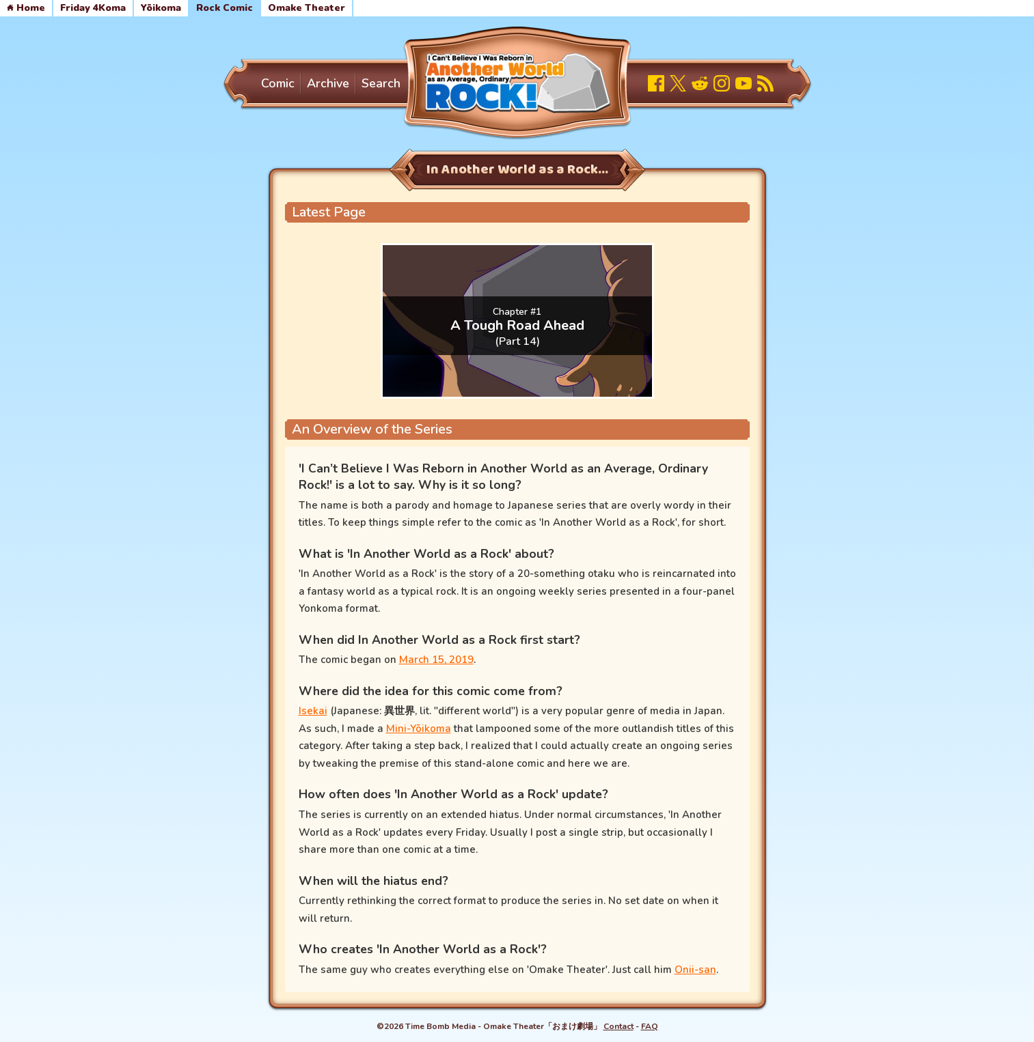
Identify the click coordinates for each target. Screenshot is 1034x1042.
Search (381, 83)
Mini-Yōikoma (418, 728)
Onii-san (695, 969)
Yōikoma (161, 8)
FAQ (649, 1026)
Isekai (313, 711)
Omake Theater (306, 8)
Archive (328, 83)
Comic (278, 83)
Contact (618, 1026)
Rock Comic (224, 8)
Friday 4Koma (93, 8)
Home (26, 8)
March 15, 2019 (436, 659)
